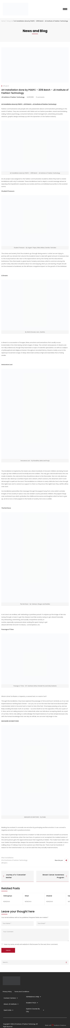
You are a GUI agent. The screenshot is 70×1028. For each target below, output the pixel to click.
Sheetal (49, 896)
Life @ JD (10, 21)
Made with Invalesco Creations (55, 1025)
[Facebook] (2, 988)
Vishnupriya (7, 896)
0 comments (40, 97)
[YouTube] (7, 988)
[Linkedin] (5, 988)
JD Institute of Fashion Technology (44, 104)
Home (3, 21)
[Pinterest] (10, 988)
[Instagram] (4, 988)
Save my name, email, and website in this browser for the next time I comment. (31, 945)
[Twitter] (8, 988)
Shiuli (27, 896)
